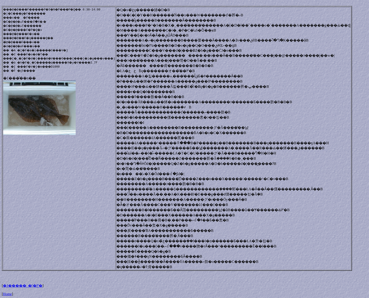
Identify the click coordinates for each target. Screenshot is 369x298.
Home (7, 294)
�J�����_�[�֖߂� (22, 286)
